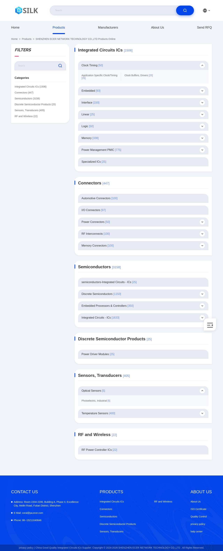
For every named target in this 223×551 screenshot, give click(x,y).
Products (59, 27)
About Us (157, 27)
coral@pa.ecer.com (28, 513)
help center (197, 531)
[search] (185, 10)
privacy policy (198, 524)
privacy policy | (27, 547)
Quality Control (199, 516)
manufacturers (108, 27)
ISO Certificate (198, 509)
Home (15, 27)
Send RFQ (204, 27)
